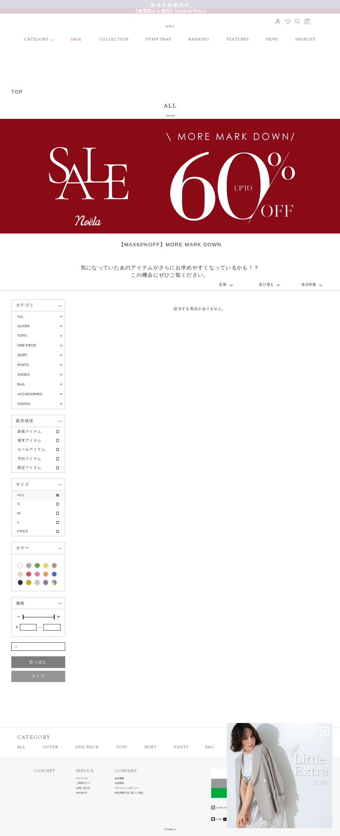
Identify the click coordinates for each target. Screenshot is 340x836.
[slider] (54, 617)
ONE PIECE (87, 747)
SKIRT (150, 747)
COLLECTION (114, 40)
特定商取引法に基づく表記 (129, 793)
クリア (38, 676)
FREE (23, 531)
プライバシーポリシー (127, 788)
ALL (21, 316)
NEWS (272, 40)
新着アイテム (30, 431)
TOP (17, 92)
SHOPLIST (305, 40)
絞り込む (38, 662)
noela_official (222, 807)
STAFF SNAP (158, 40)
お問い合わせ (83, 788)
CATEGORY (36, 40)
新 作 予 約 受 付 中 (170, 4)
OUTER (50, 747)
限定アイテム (30, 468)
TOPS (121, 747)
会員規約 (120, 783)
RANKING (199, 40)
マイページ (82, 778)
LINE (216, 819)
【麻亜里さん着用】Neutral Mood (170, 10)
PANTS (181, 747)
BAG (209, 747)
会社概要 (120, 778)
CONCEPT (44, 771)
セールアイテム (32, 449)
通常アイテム (30, 440)
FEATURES (238, 40)
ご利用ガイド (83, 783)
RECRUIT (81, 793)
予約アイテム (30, 459)
